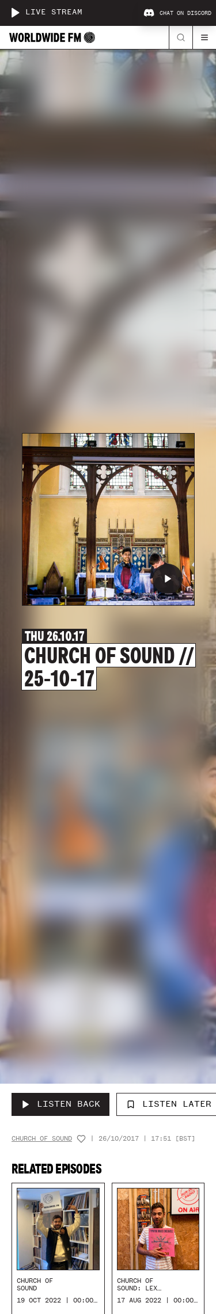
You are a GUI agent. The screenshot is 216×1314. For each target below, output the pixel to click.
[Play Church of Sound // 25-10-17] (168, 579)
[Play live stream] (15, 12)
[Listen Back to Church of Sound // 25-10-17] (60, 1104)
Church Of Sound (42, 1138)
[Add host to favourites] (81, 1139)
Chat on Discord (177, 13)
